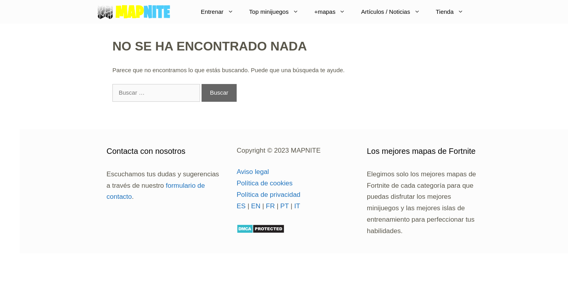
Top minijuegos (277, 12)
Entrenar (221, 12)
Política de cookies (265, 183)
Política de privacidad (269, 194)
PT (284, 206)
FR (270, 206)
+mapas (333, 12)
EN (256, 206)
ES (241, 206)
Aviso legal (253, 172)
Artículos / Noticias (394, 12)
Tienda (453, 12)
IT (297, 206)
